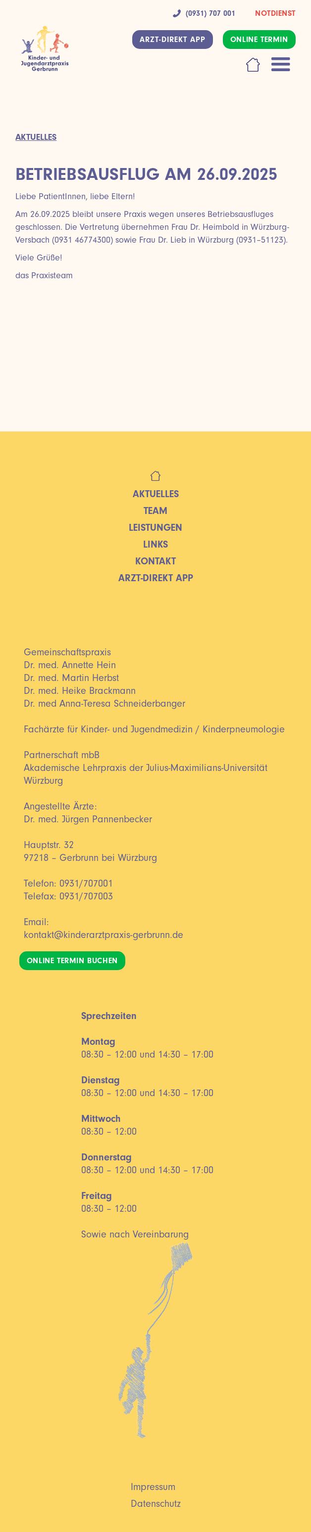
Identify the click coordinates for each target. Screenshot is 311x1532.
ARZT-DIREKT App (155, 578)
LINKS (155, 544)
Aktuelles (156, 494)
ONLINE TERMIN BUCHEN (72, 960)
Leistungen (155, 527)
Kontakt (155, 561)
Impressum (153, 1487)
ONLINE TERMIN (259, 39)
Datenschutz (156, 1503)
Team (155, 510)
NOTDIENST (275, 13)
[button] (281, 65)
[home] (42, 53)
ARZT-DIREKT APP (173, 39)
